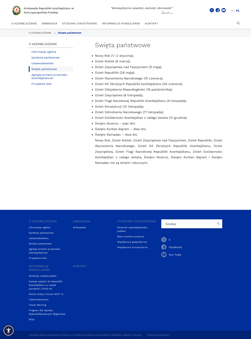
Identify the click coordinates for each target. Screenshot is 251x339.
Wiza (31, 319)
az (233, 10)
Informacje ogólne (43, 51)
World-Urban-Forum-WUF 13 (46, 294)
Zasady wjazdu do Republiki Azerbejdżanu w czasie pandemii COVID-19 (45, 285)
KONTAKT (151, 23)
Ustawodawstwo (42, 63)
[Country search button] (218, 223)
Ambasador (79, 227)
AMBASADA (49, 23)
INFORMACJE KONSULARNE (121, 23)
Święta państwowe (69, 32)
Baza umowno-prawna (130, 236)
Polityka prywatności (158, 335)
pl (238, 10)
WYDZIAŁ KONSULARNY (42, 276)
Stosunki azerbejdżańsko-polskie (132, 229)
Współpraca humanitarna (132, 247)
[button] (8, 330)
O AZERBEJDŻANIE (24, 23)
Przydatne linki (41, 83)
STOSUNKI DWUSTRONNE (79, 23)
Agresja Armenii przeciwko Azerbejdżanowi (49, 76)
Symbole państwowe (45, 57)
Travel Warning (37, 304)
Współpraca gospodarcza (132, 241)
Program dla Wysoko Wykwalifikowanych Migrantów (47, 312)
